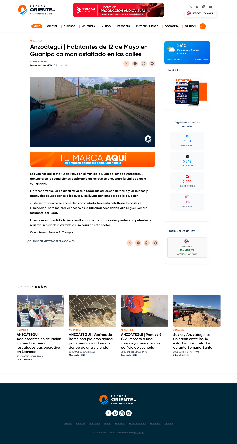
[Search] (203, 26)
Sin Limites (139, 433)
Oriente (52, 26)
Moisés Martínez (38, 62)
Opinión (190, 26)
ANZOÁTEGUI (36, 41)
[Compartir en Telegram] (152, 64)
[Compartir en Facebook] (135, 64)
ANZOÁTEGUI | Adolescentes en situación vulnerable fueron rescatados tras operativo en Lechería (39, 343)
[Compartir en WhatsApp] (144, 64)
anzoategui (23, 330)
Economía (172, 26)
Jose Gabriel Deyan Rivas (30, 356)
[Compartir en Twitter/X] (126, 64)
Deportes (123, 26)
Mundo (106, 26)
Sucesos (69, 26)
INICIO (37, 26)
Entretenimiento (147, 26)
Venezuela (88, 26)
